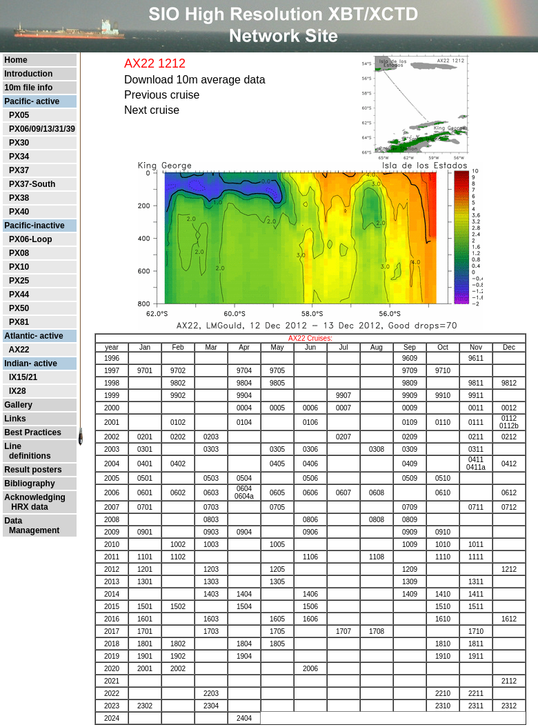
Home (15, 60)
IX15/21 (23, 377)
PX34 (19, 156)
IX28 (17, 391)
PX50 (19, 308)
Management (31, 530)
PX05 (19, 115)
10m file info (28, 87)
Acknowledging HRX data (35, 502)
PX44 (19, 294)
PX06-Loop (30, 239)
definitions (27, 456)
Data (13, 521)
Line (12, 446)
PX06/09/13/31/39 (42, 129)
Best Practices (32, 432)
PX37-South (32, 184)
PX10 (19, 267)
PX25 (19, 281)
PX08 (19, 253)
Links (15, 419)
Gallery (18, 405)
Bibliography (29, 483)
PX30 (19, 143)
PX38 (19, 198)
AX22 (18, 350)
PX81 (19, 322)
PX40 (19, 212)
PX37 (19, 170)
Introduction (28, 74)
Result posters (32, 470)
